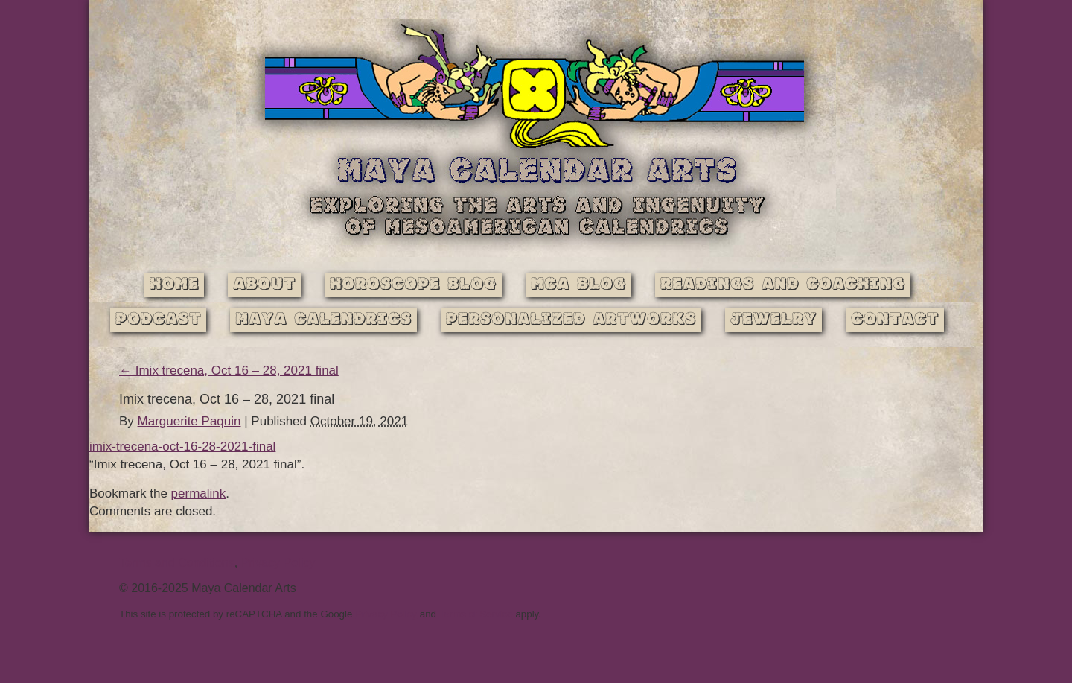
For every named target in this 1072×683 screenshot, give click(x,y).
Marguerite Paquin (189, 421)
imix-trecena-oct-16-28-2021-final (182, 446)
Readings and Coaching (782, 285)
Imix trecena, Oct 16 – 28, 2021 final (229, 370)
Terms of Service (475, 614)
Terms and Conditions (176, 562)
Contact (895, 320)
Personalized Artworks (571, 320)
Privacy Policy (278, 562)
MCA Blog (578, 285)
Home (174, 285)
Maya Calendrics (323, 320)
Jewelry (773, 320)
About (264, 285)
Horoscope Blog (413, 285)
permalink (198, 493)
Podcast (158, 320)
